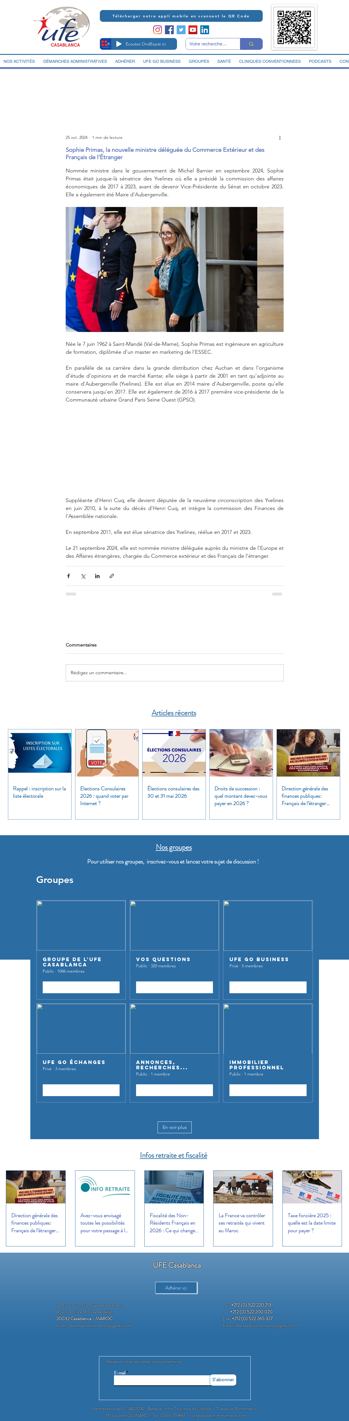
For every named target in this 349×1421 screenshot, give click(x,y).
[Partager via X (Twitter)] (83, 576)
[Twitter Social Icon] (181, 29)
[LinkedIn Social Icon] (204, 29)
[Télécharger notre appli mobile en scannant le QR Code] (181, 16)
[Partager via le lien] (112, 576)
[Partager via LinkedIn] (97, 576)
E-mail (119, 1373)
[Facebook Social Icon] (169, 29)
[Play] (119, 44)
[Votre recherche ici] (208, 44)
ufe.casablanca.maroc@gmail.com (100, 1325)
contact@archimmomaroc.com (218, 1415)
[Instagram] (157, 29)
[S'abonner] (223, 1380)
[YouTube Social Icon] (192, 29)
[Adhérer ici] (176, 1288)
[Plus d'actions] (280, 137)
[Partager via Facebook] (68, 576)
